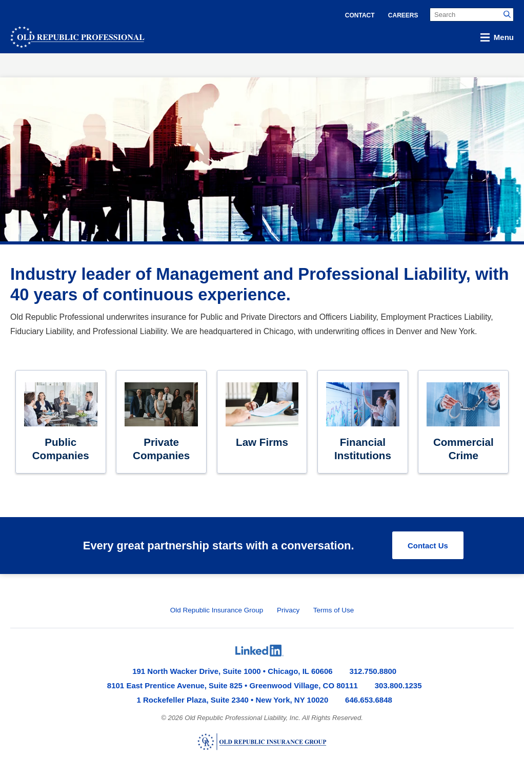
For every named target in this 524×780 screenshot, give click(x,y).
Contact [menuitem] (360, 15)
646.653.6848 (368, 699)
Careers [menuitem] (403, 15)
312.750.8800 (372, 671)
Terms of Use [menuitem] (333, 610)
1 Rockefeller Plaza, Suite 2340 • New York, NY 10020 (233, 699)
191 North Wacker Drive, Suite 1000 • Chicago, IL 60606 (232, 671)
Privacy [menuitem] (288, 610)
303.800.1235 (398, 685)
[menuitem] (259, 651)
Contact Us (428, 545)
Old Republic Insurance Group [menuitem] (217, 610)
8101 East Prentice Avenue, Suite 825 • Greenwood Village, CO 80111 (232, 685)
